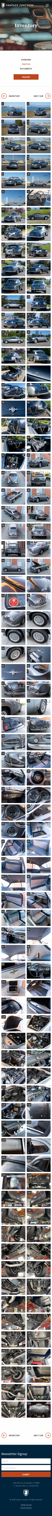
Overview (26, 59)
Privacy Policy (26, 1508)
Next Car (42, 96)
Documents (26, 68)
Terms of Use (26, 1505)
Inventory (10, 96)
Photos (26, 64)
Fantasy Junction (17, 5)
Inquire (26, 76)
